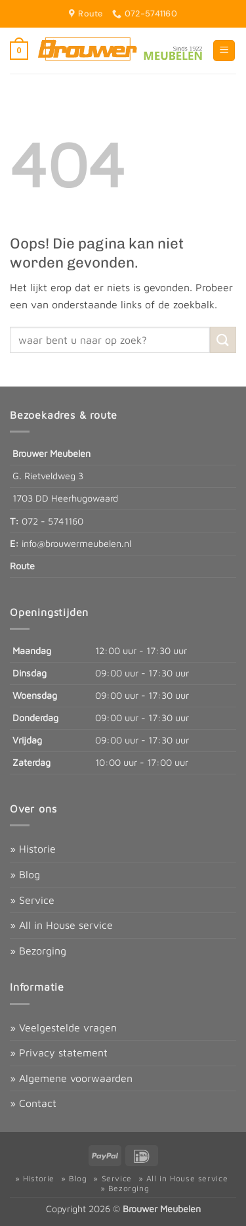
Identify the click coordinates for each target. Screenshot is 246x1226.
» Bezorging (38, 950)
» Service (32, 900)
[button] (19, 50)
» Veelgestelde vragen (63, 1027)
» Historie (33, 849)
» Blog (25, 874)
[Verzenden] (223, 339)
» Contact (33, 1103)
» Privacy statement (59, 1052)
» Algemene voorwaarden (71, 1078)
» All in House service (61, 925)
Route (22, 565)
